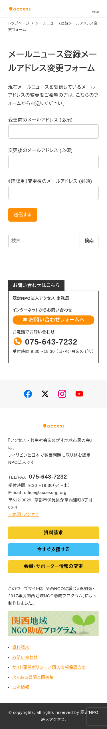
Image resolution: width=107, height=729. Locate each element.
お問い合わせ (25, 657)
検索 (89, 240)
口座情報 (20, 687)
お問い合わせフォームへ (53, 320)
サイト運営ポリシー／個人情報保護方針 (49, 667)
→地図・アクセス (23, 514)
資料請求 (53, 532)
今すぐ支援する (53, 549)
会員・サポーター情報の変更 (53, 566)
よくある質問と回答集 (33, 677)
